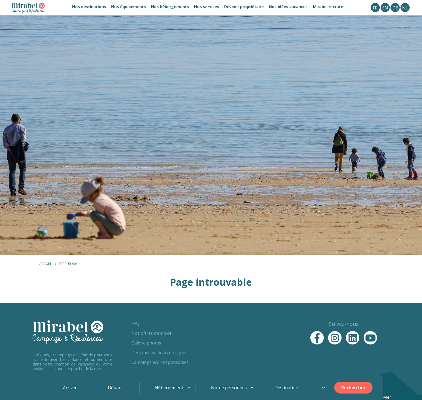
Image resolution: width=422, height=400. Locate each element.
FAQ (135, 323)
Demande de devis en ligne (158, 353)
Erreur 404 (68, 263)
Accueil (45, 263)
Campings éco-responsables (160, 362)
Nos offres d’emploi (151, 333)
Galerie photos (146, 343)
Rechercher (353, 388)
